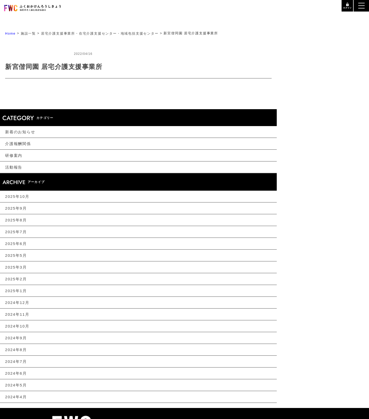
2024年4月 (16, 397)
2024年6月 (16, 373)
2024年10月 (17, 326)
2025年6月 (16, 243)
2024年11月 (17, 314)
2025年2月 (16, 279)
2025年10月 (17, 196)
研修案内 (13, 155)
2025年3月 (16, 267)
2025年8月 (16, 220)
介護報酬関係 (18, 143)
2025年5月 (16, 255)
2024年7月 (16, 361)
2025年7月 (16, 232)
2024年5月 (16, 385)
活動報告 (13, 167)
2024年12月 (17, 302)
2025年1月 (16, 291)
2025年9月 (16, 208)
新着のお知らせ (20, 132)
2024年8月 (16, 350)
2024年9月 (16, 338)
